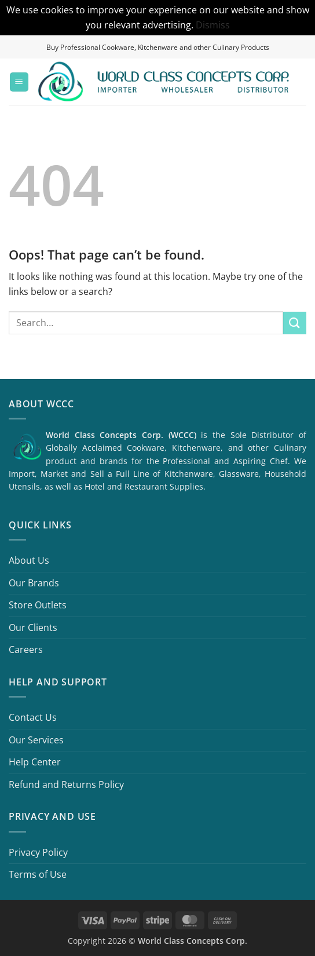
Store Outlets (38, 605)
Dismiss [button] (213, 25)
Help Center (35, 762)
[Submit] (294, 323)
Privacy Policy (38, 852)
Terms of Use (38, 874)
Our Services (36, 740)
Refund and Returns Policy (66, 784)
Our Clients (33, 627)
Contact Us (33, 717)
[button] (19, 82)
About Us (29, 560)
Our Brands (34, 582)
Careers (26, 649)
